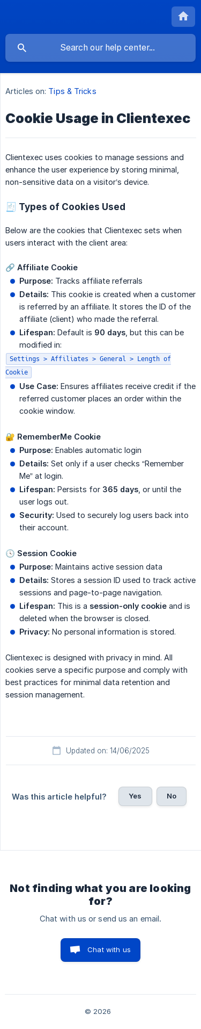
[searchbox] (100, 48)
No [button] (171, 795)
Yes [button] (135, 795)
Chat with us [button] (109, 949)
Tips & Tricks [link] (72, 91)
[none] (183, 16)
